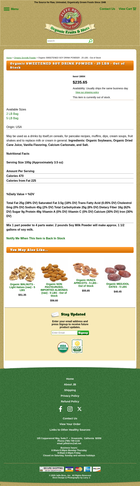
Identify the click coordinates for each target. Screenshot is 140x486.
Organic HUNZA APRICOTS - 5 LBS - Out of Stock (86, 283)
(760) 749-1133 (72, 441)
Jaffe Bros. (61, 475)
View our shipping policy (87, 92)
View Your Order (70, 424)
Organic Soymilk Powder (25, 58)
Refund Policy (70, 401)
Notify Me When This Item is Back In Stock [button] (35, 238)
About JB (70, 384)
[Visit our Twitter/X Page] (79, 411)
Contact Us (107, 8)
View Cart (125, 8)
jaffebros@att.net (72, 443)
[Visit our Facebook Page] (60, 411)
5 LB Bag (12, 118)
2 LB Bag (12, 113)
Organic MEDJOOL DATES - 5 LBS (117, 285)
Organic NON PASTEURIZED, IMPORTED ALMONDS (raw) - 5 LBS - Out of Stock (54, 290)
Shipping (70, 390)
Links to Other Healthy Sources (70, 429)
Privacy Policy (70, 395)
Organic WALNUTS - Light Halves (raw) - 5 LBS (22, 287)
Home (9, 58)
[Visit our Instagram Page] (70, 411)
